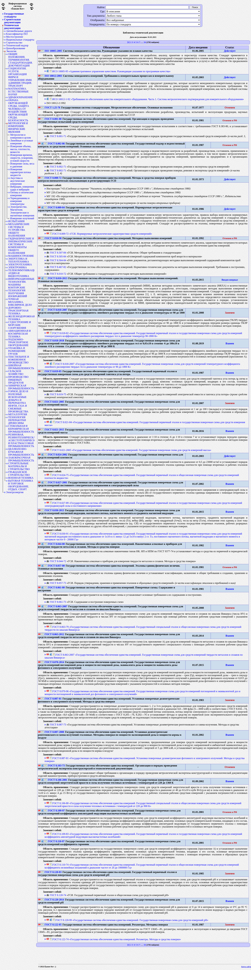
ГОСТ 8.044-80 (55, 544)
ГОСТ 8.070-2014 (52, 662)
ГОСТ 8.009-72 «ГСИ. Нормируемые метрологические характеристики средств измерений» (101, 233)
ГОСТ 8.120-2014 (52, 899)
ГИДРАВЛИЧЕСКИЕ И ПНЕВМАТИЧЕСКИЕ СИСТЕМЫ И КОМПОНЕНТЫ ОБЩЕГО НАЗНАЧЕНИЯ (21, 245)
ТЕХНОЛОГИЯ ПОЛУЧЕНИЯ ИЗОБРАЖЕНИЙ (17, 293)
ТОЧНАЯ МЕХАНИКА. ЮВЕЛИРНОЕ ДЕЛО (20, 302)
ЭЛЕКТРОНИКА (17, 267)
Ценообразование (15, 48)
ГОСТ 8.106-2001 (56, 779)
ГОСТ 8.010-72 (56, 273)
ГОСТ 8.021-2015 (52, 429)
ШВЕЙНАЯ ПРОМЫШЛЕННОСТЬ (21, 367)
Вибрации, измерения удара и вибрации (22, 188)
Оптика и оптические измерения (21, 194)
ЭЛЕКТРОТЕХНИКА (20, 264)
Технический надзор (17, 45)
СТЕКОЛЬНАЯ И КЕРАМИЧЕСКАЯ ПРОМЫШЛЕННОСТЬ (21, 429)
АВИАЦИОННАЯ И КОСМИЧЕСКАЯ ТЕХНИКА (19, 333)
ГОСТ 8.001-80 (51, 119)
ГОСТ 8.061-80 (55, 587)
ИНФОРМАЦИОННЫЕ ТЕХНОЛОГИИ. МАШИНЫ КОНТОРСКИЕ (21, 283)
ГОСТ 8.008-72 (51, 177)
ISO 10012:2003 (51, 75)
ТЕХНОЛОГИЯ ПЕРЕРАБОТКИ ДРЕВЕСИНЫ (17, 420)
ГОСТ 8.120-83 (51, 872)
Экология (11, 51)
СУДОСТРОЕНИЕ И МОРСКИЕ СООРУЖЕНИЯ (19, 325)
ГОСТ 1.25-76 (50, 107)
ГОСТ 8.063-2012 (52, 634)
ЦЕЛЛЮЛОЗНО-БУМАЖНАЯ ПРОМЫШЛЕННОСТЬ (21, 452)
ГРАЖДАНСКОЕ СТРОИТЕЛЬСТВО (19, 473)
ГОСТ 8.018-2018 (52, 340)
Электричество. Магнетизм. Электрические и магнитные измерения (22, 211)
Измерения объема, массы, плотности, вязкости (20, 149)
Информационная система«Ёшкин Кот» (17, 6)
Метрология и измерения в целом (20, 136)
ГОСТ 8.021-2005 (52, 401)
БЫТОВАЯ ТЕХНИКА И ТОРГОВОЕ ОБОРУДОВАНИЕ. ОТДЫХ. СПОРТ (20, 485)
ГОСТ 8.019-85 (51, 371)
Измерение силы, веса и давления (22, 165)
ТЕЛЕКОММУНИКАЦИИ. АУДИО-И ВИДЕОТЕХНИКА (21, 273)
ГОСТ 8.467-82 (56, 267)
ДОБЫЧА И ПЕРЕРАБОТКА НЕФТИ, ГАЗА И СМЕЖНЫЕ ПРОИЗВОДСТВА (18, 406)
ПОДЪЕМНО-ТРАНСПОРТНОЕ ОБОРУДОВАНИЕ (18, 342)
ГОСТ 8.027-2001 (56, 482)
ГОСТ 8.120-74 (56, 895)
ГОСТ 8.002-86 (55, 143)
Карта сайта (246, 967)
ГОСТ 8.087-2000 (52, 732)
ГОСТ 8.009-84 (55, 207)
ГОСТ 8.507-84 (56, 252)
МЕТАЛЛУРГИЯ (17, 414)
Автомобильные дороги (19, 31)
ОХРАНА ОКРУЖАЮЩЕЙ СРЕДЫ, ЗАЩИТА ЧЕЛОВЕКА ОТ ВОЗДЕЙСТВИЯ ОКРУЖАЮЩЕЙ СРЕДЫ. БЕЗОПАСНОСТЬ (18, 110)
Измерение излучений (22, 218)
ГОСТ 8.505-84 (56, 256)
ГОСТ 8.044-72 (56, 561)
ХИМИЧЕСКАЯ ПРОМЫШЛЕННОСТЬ (21, 387)
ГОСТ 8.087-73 (56, 724)
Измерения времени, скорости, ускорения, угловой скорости (21, 158)
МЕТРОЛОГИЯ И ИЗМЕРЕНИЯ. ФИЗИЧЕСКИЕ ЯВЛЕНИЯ (18, 127)
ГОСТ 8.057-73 (56, 583)
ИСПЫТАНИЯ (16, 221)
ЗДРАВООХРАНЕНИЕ (20, 97)
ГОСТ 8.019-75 (56, 394)
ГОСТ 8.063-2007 (56, 606)
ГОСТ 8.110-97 (55, 841)
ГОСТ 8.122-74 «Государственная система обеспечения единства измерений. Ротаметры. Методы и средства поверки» (115, 939)
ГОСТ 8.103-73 (55, 765)
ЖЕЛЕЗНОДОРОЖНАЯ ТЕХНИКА (21, 318)
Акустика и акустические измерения (17, 181)
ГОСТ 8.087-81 (51, 698)
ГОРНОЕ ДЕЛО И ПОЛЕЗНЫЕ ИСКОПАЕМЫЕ (18, 394)
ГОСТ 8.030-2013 (52, 510)
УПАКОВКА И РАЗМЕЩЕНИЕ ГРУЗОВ (17, 351)
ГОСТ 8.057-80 (55, 565)
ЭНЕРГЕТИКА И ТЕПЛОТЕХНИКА (18, 260)
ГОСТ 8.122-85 (51, 924)
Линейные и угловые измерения (21, 142)
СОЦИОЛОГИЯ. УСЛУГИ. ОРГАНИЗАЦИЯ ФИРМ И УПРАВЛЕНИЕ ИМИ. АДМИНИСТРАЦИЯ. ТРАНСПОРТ (20, 77)
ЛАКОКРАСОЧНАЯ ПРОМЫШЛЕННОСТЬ (21, 459)
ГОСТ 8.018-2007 (56, 309)
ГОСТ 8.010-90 (51, 238)
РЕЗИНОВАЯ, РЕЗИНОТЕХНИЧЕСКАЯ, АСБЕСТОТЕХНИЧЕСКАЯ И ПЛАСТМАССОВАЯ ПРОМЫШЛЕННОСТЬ (21, 440)
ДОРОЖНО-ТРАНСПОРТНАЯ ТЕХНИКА (18, 310)
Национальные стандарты (20, 39)
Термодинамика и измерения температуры (19, 201)
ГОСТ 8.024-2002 (56, 454)
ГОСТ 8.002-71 (56, 166)
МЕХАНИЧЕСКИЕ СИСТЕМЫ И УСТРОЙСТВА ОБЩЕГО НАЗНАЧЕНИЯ (18, 230)
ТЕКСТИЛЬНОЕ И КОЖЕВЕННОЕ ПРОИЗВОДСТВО (18, 359)
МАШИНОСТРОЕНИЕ (21, 255)
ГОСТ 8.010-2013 (56, 278)
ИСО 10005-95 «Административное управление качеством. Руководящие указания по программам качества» (110, 71)
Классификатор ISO (17, 34)
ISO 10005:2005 (51, 50)
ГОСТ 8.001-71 (56, 136)
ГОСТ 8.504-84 (56, 260)
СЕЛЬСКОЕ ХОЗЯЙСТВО (15, 372)
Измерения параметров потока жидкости (20, 172)
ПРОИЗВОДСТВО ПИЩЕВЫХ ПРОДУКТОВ (18, 380)
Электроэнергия (14, 492)
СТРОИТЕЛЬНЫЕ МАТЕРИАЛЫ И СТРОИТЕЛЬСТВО (19, 466)
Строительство (14, 42)
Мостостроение (14, 36)
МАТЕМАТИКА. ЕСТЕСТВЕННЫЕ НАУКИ (18, 91)
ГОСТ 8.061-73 (56, 602)
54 (145, 42)
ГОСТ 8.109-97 (55, 810)
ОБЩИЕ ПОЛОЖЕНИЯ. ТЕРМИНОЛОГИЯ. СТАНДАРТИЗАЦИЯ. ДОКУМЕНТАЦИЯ (20, 60)
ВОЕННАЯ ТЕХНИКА (20, 477)
